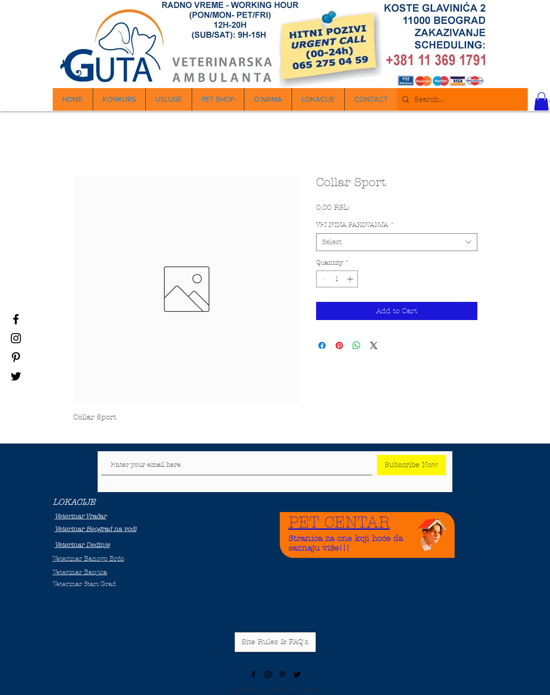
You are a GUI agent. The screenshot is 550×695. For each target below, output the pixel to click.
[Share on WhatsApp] (356, 345)
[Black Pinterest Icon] (16, 357)
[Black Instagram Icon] (16, 338)
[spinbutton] (337, 279)
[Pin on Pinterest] (339, 345)
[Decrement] (323, 279)
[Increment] (351, 279)
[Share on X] (373, 345)
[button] (541, 101)
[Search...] (461, 99)
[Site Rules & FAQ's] (275, 642)
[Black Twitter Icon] (16, 376)
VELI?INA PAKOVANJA (355, 225)
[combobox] (396, 242)
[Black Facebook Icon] (16, 319)
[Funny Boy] (432, 532)
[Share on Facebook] (322, 345)
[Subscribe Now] (411, 465)
